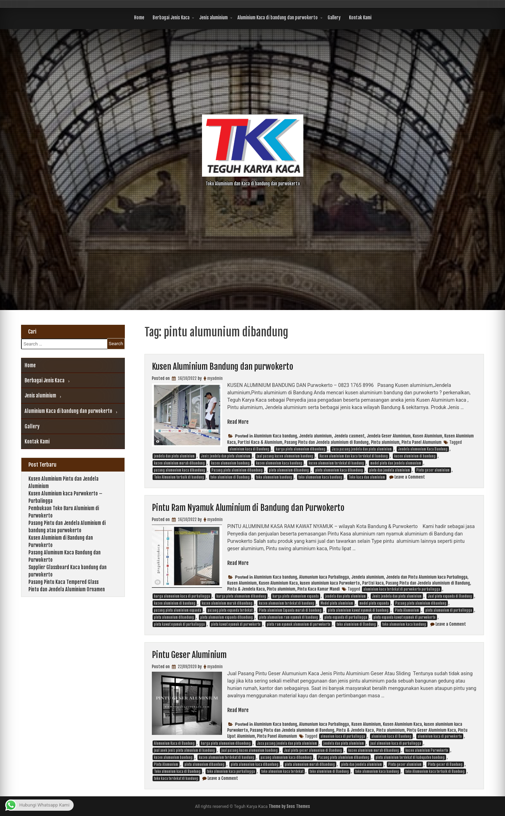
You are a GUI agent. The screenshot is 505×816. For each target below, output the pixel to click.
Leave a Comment (410, 477)
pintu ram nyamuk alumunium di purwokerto (298, 624)
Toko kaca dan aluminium (367, 477)
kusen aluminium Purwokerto (426, 750)
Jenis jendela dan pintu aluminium (225, 456)
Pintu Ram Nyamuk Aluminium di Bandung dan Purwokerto (248, 507)
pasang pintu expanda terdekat (230, 610)
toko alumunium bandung (274, 477)
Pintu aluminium (385, 442)
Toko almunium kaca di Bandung (177, 771)
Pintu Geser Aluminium (189, 655)
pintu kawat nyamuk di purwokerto (236, 624)
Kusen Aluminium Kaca (278, 583)
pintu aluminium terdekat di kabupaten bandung (410, 757)
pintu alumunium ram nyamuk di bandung (288, 617)
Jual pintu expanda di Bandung (450, 596)
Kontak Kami (360, 17)
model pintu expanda (374, 603)
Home (139, 17)
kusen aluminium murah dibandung (179, 463)
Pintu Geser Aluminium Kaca (431, 730)
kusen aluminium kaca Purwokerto (330, 583)
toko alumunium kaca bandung (320, 477)
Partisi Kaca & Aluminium (260, 442)
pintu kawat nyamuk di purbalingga (179, 624)
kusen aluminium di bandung (415, 456)
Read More (238, 422)
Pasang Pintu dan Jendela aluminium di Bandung (326, 442)
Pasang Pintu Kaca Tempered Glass (63, 582)
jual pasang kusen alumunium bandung (285, 456)
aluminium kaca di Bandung (249, 449)
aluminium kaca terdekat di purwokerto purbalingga (401, 589)
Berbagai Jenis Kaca (171, 17)
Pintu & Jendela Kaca (246, 589)
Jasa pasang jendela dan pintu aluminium (362, 449)
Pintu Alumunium (407, 610)
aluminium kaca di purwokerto (440, 736)
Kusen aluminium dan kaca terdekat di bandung (353, 456)
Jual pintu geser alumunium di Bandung (313, 750)
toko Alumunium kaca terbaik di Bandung (435, 771)
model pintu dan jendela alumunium (395, 463)
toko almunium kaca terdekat (282, 771)
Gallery (334, 17)
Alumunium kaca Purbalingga (324, 577)
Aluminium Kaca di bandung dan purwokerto (277, 17)
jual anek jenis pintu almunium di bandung (184, 750)
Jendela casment (349, 436)
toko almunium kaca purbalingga (231, 771)
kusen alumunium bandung (230, 463)
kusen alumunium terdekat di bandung (336, 463)
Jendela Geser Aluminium (389, 436)
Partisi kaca (373, 583)
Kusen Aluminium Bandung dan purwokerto (222, 366)
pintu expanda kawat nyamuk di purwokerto (404, 617)
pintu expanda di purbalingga (345, 617)
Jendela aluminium (315, 436)
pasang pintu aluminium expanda (177, 610)
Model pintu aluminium (337, 603)
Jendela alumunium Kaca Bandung (422, 449)
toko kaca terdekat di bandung (176, 778)
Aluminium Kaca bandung (275, 436)
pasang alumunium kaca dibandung (179, 470)
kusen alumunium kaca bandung (279, 463)
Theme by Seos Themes (289, 806)
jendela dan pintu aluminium (174, 456)
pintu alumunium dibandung (289, 470)
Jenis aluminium (213, 17)
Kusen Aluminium (427, 436)
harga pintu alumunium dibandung (300, 449)
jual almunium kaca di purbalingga (395, 743)
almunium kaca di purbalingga (343, 736)
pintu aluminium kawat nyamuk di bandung (358, 610)
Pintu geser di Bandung (445, 764)
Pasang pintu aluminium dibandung (237, 470)
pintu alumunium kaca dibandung (339, 470)
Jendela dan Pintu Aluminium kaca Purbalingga (426, 577)
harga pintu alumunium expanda (295, 596)
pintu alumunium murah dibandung (310, 764)
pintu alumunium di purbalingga (448, 610)
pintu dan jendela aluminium (389, 470)
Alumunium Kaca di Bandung (174, 743)
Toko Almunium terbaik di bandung (179, 477)
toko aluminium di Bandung (230, 477)
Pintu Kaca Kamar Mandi (318, 589)
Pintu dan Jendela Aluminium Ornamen (66, 589)
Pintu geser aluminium (433, 470)
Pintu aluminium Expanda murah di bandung (290, 610)
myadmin (215, 378)
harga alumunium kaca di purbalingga (182, 596)
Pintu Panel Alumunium (422, 442)
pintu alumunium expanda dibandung (226, 617)
